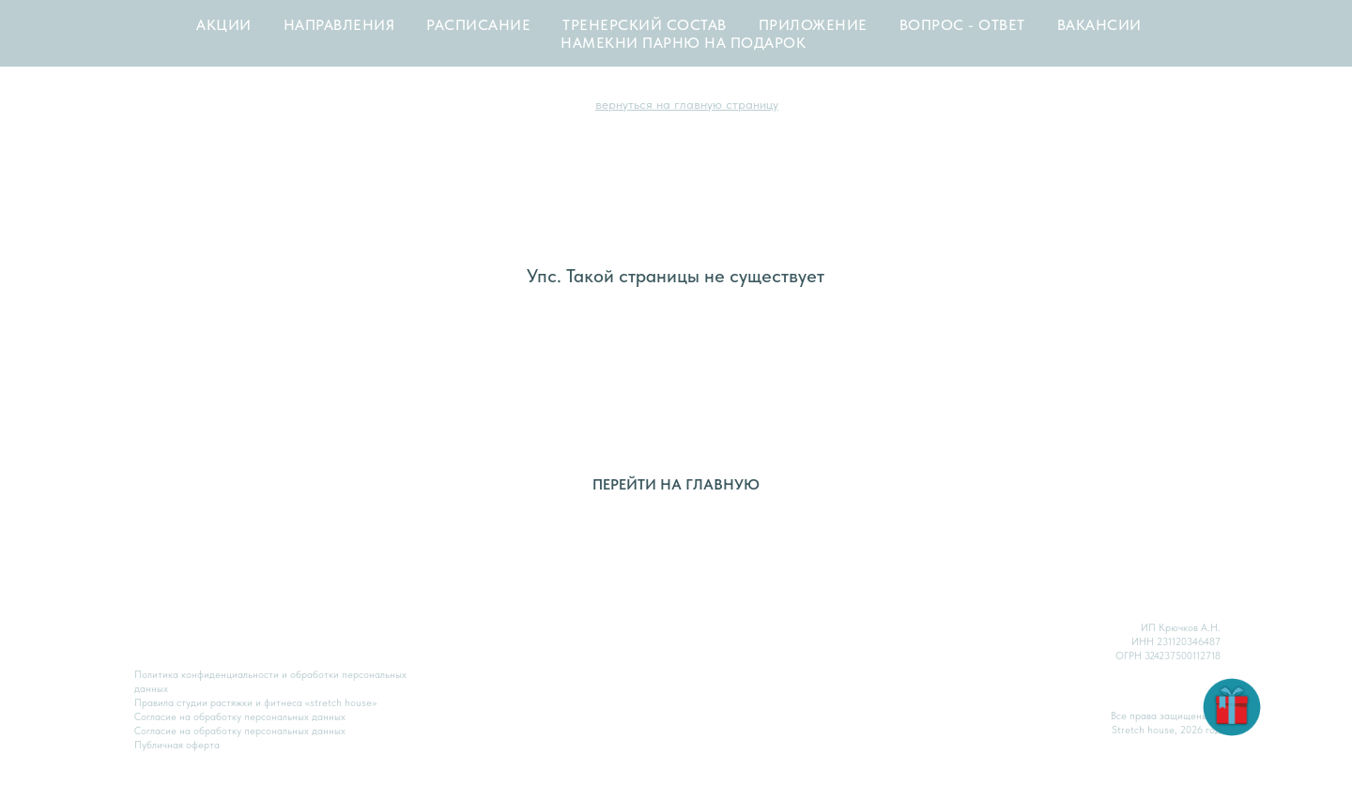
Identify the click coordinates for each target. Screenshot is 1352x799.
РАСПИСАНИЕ (478, 25)
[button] (1231, 707)
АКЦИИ (224, 25)
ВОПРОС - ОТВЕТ (962, 25)
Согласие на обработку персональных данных (240, 731)
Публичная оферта (177, 745)
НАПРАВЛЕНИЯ (339, 25)
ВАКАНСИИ (1099, 25)
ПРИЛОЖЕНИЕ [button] (813, 25)
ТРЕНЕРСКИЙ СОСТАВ (644, 25)
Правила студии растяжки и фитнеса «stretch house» (255, 703)
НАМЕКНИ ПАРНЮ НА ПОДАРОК (683, 43)
